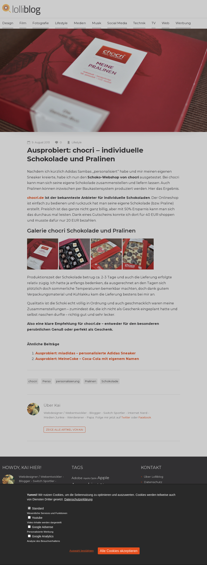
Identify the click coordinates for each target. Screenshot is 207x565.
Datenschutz (153, 482)
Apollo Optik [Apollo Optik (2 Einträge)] (90, 478)
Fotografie (40, 23)
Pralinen (90, 381)
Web (165, 23)
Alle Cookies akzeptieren (119, 551)
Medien (80, 23)
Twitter (125, 417)
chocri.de (35, 198)
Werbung (183, 23)
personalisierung (67, 381)
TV (154, 23)
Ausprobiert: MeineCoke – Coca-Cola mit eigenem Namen (87, 359)
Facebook (145, 417)
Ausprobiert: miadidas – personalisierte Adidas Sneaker (85, 353)
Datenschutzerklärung (78, 499)
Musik (96, 23)
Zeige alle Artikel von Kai (64, 429)
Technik (139, 23)
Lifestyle (61, 23)
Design (7, 23)
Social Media (117, 23)
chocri (32, 381)
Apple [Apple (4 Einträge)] (103, 477)
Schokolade (110, 381)
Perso (46, 381)
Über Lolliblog (153, 476)
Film (22, 23)
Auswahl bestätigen (81, 550)
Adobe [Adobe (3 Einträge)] (77, 478)
